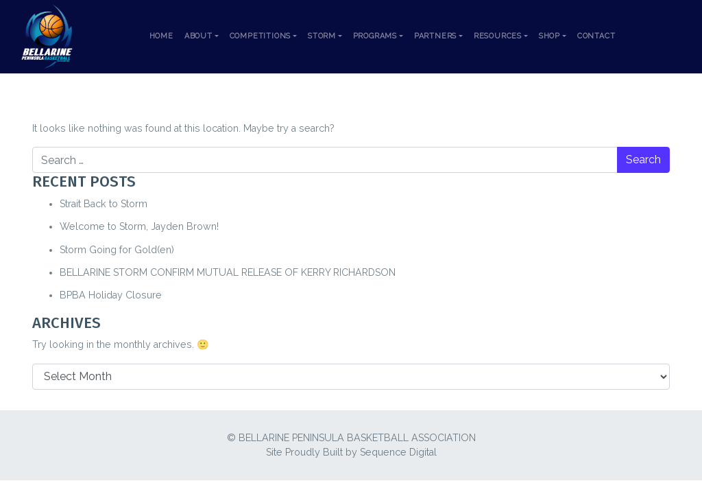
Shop (549, 36)
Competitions (260, 36)
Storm (322, 36)
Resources (498, 36)
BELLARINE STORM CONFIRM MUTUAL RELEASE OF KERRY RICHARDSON (228, 272)
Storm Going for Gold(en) (117, 249)
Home (161, 36)
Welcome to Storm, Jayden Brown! (139, 226)
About (198, 36)
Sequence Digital (398, 452)
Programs (375, 36)
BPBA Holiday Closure (111, 295)
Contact (596, 36)
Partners (435, 36)
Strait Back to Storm (103, 203)
